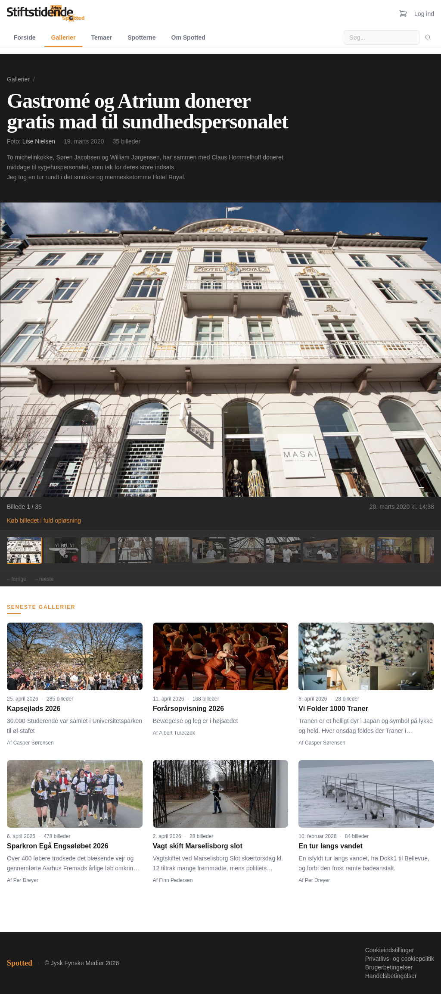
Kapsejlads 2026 (34, 708)
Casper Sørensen (33, 743)
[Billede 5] (172, 550)
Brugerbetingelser (389, 967)
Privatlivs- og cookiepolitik (399, 958)
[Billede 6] (209, 550)
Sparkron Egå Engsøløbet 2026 (58, 846)
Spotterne (141, 37)
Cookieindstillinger (389, 950)
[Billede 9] (320, 550)
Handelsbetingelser (391, 975)
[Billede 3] (98, 550)
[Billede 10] (357, 550)
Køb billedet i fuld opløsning (44, 520)
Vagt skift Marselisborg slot (197, 846)
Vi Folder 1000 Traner (333, 708)
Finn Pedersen (176, 880)
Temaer (101, 37)
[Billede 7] (246, 550)
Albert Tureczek (177, 733)
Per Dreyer (25, 880)
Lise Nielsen (38, 141)
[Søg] (428, 37)
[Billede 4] (135, 550)
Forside (25, 37)
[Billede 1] (24, 550)
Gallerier (63, 37)
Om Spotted (188, 37)
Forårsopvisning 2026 (188, 708)
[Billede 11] (394, 550)
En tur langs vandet (330, 846)
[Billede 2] (61, 550)
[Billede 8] (283, 550)
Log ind (424, 13)
